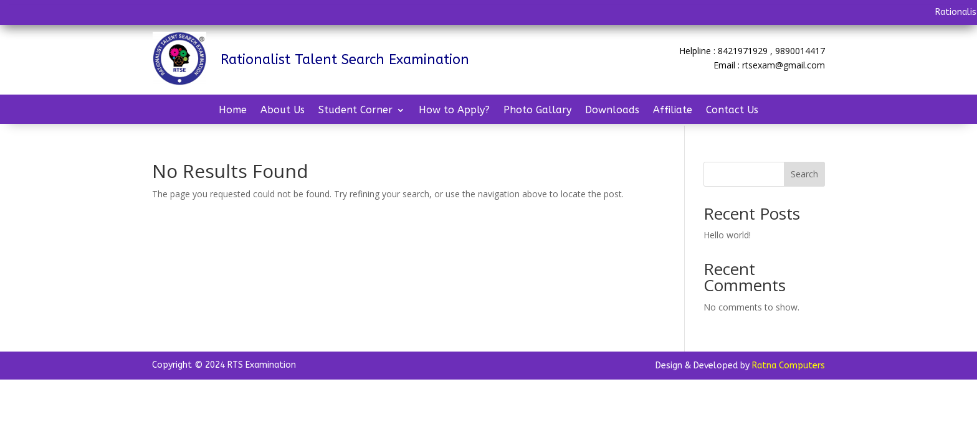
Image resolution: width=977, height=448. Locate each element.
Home (233, 111)
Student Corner (355, 111)
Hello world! (727, 235)
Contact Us (732, 111)
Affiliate (672, 111)
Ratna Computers (788, 365)
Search (804, 174)
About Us (282, 111)
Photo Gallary (537, 111)
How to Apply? (454, 111)
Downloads (612, 111)
